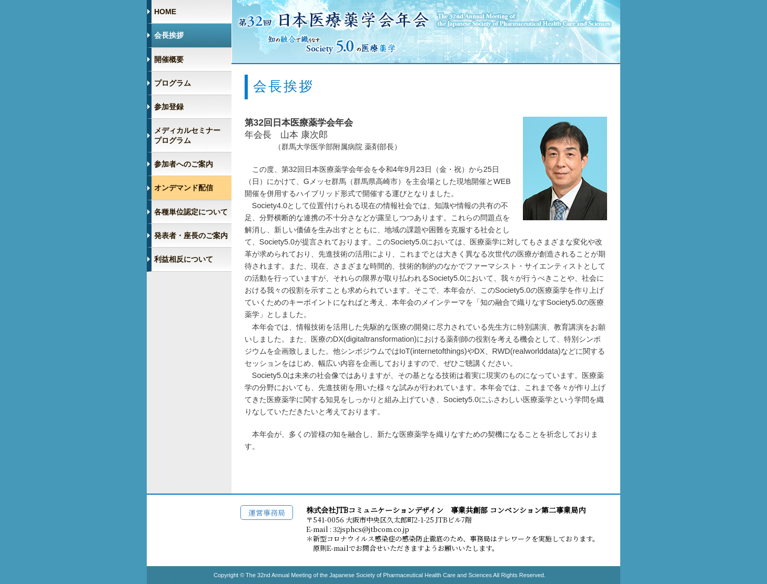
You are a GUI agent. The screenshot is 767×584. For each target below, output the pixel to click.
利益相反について (183, 259)
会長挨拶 (169, 35)
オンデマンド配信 (183, 187)
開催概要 (169, 59)
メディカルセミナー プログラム (187, 135)
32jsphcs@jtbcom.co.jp (371, 529)
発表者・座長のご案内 (191, 235)
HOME (165, 11)
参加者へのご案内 (183, 164)
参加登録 (169, 107)
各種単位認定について (191, 212)
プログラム (172, 83)
